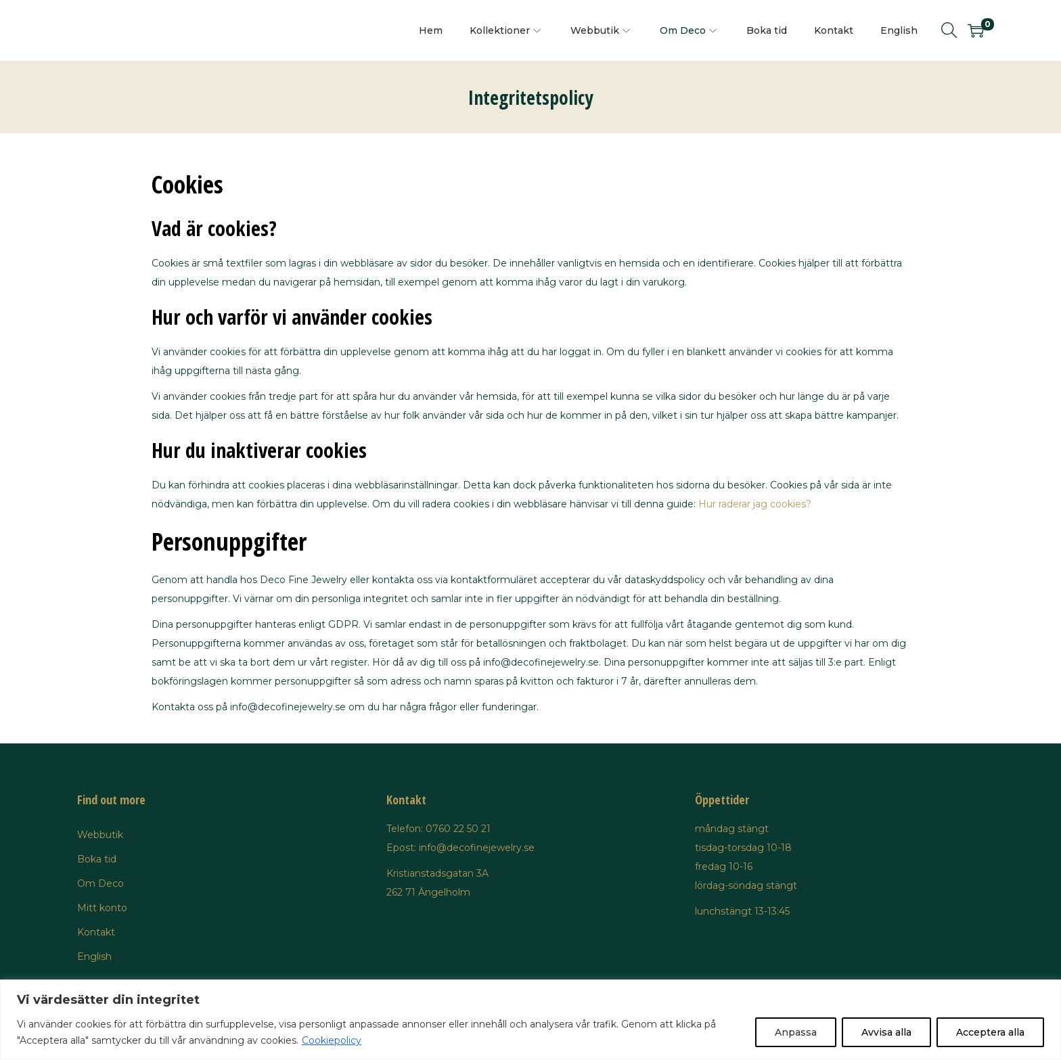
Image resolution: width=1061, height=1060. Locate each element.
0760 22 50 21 (458, 829)
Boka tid (96, 859)
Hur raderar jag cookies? (754, 504)
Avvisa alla (886, 1032)
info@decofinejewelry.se (477, 848)
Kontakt (96, 932)
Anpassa (796, 1032)
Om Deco (100, 883)
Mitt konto (102, 908)
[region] (530, 1020)
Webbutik (100, 835)
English (94, 956)
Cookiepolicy (331, 1040)
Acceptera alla (990, 1032)
